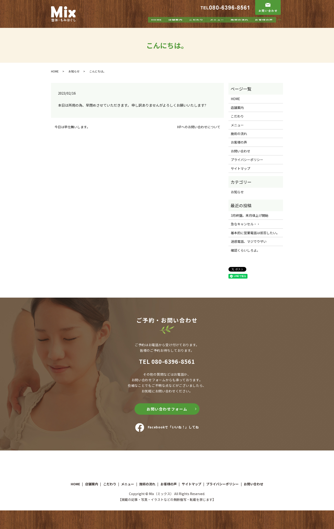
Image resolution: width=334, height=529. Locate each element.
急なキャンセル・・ (245, 224)
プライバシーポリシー (247, 159)
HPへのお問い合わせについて (198, 127)
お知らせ (74, 71)
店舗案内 (175, 24)
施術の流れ (239, 24)
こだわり (196, 24)
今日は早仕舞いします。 (72, 127)
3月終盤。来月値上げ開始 (249, 215)
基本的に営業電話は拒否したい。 (255, 232)
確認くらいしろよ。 (245, 250)
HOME (156, 24)
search (281, 24)
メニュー (217, 24)
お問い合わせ (240, 151)
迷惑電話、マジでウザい (249, 241)
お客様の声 (264, 24)
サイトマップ (240, 168)
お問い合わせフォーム (167, 409)
